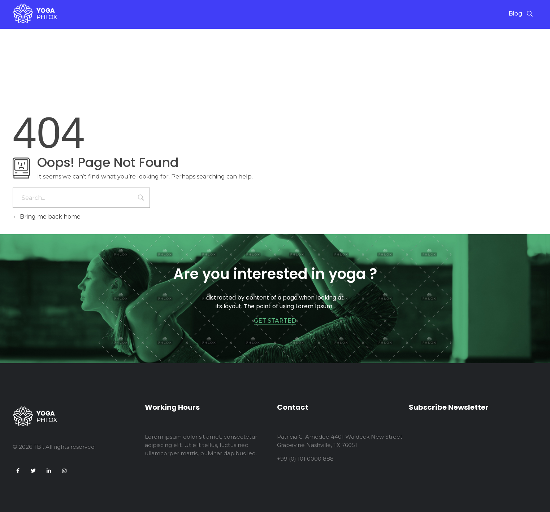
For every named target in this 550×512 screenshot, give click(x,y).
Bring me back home (47, 216)
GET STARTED (275, 320)
